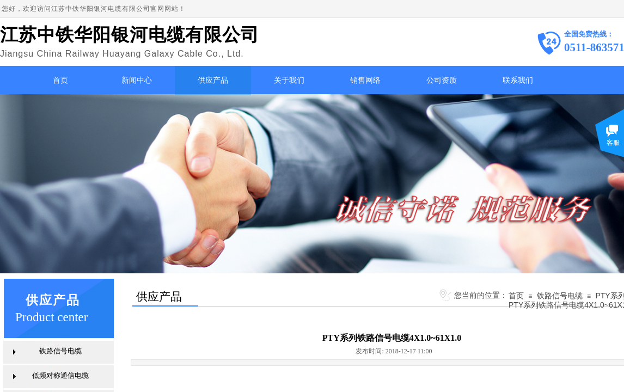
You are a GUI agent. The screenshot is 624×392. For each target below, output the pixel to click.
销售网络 (365, 80)
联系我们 (518, 80)
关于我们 (289, 80)
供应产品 (213, 80)
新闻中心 (136, 80)
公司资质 (441, 80)
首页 (60, 80)
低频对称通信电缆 (60, 375)
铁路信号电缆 (560, 295)
